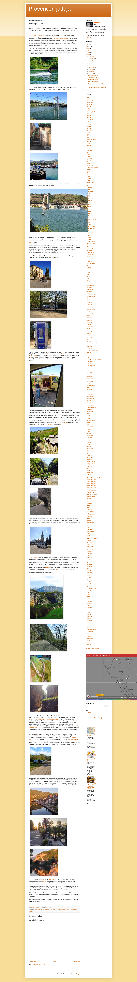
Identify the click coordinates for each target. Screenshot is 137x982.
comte (88, 193)
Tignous (89, 577)
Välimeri (89, 636)
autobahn (89, 125)
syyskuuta (91, 63)
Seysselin (51, 879)
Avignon (89, 130)
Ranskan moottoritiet (93, 75)
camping (89, 163)
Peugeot (89, 442)
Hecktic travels (90, 254)
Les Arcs (89, 356)
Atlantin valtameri (91, 119)
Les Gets (89, 357)
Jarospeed (89, 287)
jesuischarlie (90, 289)
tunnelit (89, 599)
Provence (89, 455)
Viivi (88, 625)
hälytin (88, 276)
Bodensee (89, 150)
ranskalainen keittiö (91, 481)
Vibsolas (89, 618)
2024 (88, 44)
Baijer (88, 134)
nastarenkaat (90, 411)
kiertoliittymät (90, 324)
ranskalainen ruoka (91, 487)
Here (88, 259)
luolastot (47, 567)
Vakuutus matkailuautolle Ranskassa (97, 87)
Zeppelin (89, 644)
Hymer (88, 274)
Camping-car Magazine (92, 167)
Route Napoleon (91, 514)
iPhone (88, 278)
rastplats (89, 498)
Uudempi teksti (32, 961)
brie (88, 152)
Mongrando (90, 389)
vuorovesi (89, 635)
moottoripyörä (90, 398)
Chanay (89, 176)
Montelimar (89, 393)
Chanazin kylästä (33, 736)
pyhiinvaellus (90, 457)
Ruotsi (88, 518)
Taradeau (89, 561)
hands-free (89, 250)
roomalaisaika (90, 511)
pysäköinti (89, 459)
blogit (88, 149)
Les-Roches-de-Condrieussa (60, 38)
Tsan (88, 594)
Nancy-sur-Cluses (91, 407)
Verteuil (89, 614)
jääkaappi (89, 302)
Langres (89, 341)
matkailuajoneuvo (91, 380)
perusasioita (90, 439)
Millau (88, 387)
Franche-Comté (91, 228)
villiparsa (89, 627)
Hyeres (88, 272)
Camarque (89, 162)
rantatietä (40, 742)
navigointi (89, 415)
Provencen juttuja (50, 9)
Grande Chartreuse (62, 422)
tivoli (88, 579)
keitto (88, 315)
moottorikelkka (90, 396)
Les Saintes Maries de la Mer (94, 359)
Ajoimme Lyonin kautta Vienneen (37, 35)
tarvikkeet (89, 564)
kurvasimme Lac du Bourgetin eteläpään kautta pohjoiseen (44, 719)
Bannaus (89, 136)
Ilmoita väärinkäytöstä (92, 648)
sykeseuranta (90, 551)
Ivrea (88, 283)
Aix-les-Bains (37, 909)
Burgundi (89, 154)
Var (88, 609)
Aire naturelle (90, 101)
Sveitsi (88, 548)
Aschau (89, 117)
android (89, 106)
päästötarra (90, 465)
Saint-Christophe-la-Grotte (62, 569)
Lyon (59, 909)
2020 (88, 46)
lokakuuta (91, 60)
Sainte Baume (90, 522)
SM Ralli (89, 537)
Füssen (89, 237)
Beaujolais (89, 141)
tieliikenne (89, 572)
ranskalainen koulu (91, 483)
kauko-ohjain (90, 313)
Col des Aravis (90, 191)
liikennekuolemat (91, 365)
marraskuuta (92, 58)
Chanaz (42, 909)
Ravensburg (90, 500)
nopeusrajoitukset (91, 420)
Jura (88, 298)
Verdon (88, 612)
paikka (43, 42)
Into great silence (48, 424)
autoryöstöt (89, 128)
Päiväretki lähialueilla (93, 81)
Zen (88, 642)
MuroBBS (89, 405)
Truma (88, 592)
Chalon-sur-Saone (91, 173)
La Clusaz (89, 335)
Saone (88, 533)
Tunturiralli (89, 601)
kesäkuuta (91, 69)
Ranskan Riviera (91, 496)
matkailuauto (63, 909)
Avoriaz (89, 132)
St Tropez (89, 542)
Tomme (89, 581)
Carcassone (90, 171)
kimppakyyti (90, 326)
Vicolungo (89, 620)
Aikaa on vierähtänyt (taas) (94, 718)
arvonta (89, 115)
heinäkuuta (91, 67)
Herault (89, 258)
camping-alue (90, 165)
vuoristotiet (89, 633)
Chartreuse (47, 909)
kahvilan (44, 881)
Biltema (89, 145)
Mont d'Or (89, 391)
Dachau (89, 204)
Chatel (88, 186)
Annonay (89, 108)
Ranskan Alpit (90, 492)
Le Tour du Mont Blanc (92, 350)
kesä (88, 319)
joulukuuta (91, 56)
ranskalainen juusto (91, 479)
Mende (88, 383)
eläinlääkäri (90, 217)
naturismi (89, 413)
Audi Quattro (90, 123)
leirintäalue (55, 909)
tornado (89, 585)
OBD (88, 424)
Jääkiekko (89, 304)
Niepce (88, 418)
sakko (88, 526)
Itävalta (89, 282)
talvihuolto (89, 557)
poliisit (88, 450)
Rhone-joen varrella (93, 79)
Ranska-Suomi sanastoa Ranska (95, 478)
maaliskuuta (92, 90)
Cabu (88, 156)
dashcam (89, 206)
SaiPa (88, 524)
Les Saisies (90, 361)
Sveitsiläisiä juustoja (92, 550)
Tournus (89, 590)
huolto (88, 269)
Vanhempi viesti (76, 961)
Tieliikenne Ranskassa (93, 77)
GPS (51, 909)
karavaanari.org (91, 309)
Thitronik (89, 570)
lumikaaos (89, 372)
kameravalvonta (91, 306)
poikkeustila (90, 448)
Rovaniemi (89, 516)
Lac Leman (89, 337)
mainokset (89, 376)
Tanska (88, 559)
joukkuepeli (89, 291)
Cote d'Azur (90, 197)
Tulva (88, 598)
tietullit (88, 575)
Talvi (88, 555)
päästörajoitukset (91, 463)
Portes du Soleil (91, 452)
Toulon (88, 587)
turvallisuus (89, 603)
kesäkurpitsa (90, 320)
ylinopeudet (90, 638)
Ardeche (89, 113)
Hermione (89, 261)
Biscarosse (89, 147)
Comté (88, 195)
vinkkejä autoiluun (91, 629)
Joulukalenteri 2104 (91, 296)
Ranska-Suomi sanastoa (93, 476)
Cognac (89, 189)
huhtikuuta (91, 73)
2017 (88, 48)
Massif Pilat (90, 378)
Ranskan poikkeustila (92, 494)
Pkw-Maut (89, 446)
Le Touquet (89, 348)
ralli (88, 468)
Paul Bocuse (90, 437)
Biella (88, 143)
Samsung (89, 529)
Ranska (72, 909)
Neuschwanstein (91, 417)
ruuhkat (31, 911)
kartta (88, 311)
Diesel (88, 208)
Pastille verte (90, 435)
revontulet (89, 503)
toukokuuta (91, 71)
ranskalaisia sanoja (91, 490)
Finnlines (89, 224)
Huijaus (89, 267)
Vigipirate (89, 623)
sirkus (88, 535)
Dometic (89, 210)
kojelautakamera (91, 332)
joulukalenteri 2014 (91, 295)
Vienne (88, 622)
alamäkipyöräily (91, 104)
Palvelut (68, 909)
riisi (88, 507)
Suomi (88, 544)
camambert (89, 158)
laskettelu (89, 346)
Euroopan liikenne (91, 219)
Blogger (78, 974)
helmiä (88, 256)
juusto (88, 300)
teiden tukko (90, 566)
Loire (88, 370)
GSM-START (90, 248)
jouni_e (98, 22)
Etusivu (54, 961)
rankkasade (90, 472)
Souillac (89, 540)
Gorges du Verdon (91, 243)
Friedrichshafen (91, 232)
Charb (88, 180)
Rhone (75, 909)
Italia (88, 280)
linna (88, 369)
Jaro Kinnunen (90, 285)
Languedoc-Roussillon (92, 343)
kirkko (88, 328)
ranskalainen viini (91, 489)
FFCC (88, 222)
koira (88, 330)
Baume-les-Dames (91, 139)
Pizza (88, 444)
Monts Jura (89, 394)
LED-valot (89, 352)
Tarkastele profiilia (90, 37)
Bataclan (89, 137)
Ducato (88, 215)
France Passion (91, 226)
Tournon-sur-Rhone (91, 588)
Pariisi (88, 431)
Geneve (89, 239)
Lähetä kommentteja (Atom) (38, 964)
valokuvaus (89, 607)
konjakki (89, 333)
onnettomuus (90, 426)
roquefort (89, 513)
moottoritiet (89, 402)
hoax (88, 265)
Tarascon (89, 563)
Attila (88, 121)
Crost (88, 202)
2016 (88, 50)
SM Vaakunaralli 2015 (92, 539)
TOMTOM (89, 583)
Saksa (88, 527)
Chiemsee (89, 187)
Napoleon (89, 409)
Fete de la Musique (91, 221)
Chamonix (89, 174)
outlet (88, 428)
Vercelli (89, 611)
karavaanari (90, 308)
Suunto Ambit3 (90, 546)
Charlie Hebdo (90, 182)
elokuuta (91, 65)
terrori (88, 568)
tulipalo (88, 596)
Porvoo (88, 454)
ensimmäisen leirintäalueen (70, 716)
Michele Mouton (91, 385)
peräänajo (89, 441)
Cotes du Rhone (91, 198)
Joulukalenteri (90, 293)
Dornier (89, 211)
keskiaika (89, 317)
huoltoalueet (90, 271)
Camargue (89, 160)
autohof (89, 126)
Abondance (90, 99)
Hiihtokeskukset (91, 263)
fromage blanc (90, 234)
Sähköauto (89, 553)
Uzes (88, 605)
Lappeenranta (90, 344)
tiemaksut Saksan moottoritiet (94, 574)
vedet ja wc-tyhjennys (73, 739)
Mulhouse (89, 404)
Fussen (89, 235)
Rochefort (89, 509)
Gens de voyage (91, 241)
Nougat (89, 422)
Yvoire (88, 640)
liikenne (89, 363)
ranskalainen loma (91, 485)
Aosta (88, 110)
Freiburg (89, 230)
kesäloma (89, 322)
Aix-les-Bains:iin (33, 557)
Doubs (88, 213)
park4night (89, 433)
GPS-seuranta (90, 247)
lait (87, 339)
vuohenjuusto (90, 631)
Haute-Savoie (90, 252)
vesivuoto (89, 616)
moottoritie (89, 400)
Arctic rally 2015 (91, 112)
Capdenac (89, 169)
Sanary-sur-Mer (91, 531)
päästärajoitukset (91, 461)
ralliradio (89, 470)
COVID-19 (89, 200)
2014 (88, 54)
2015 (88, 52)
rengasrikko (90, 502)
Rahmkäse (89, 466)
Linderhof (89, 367)
